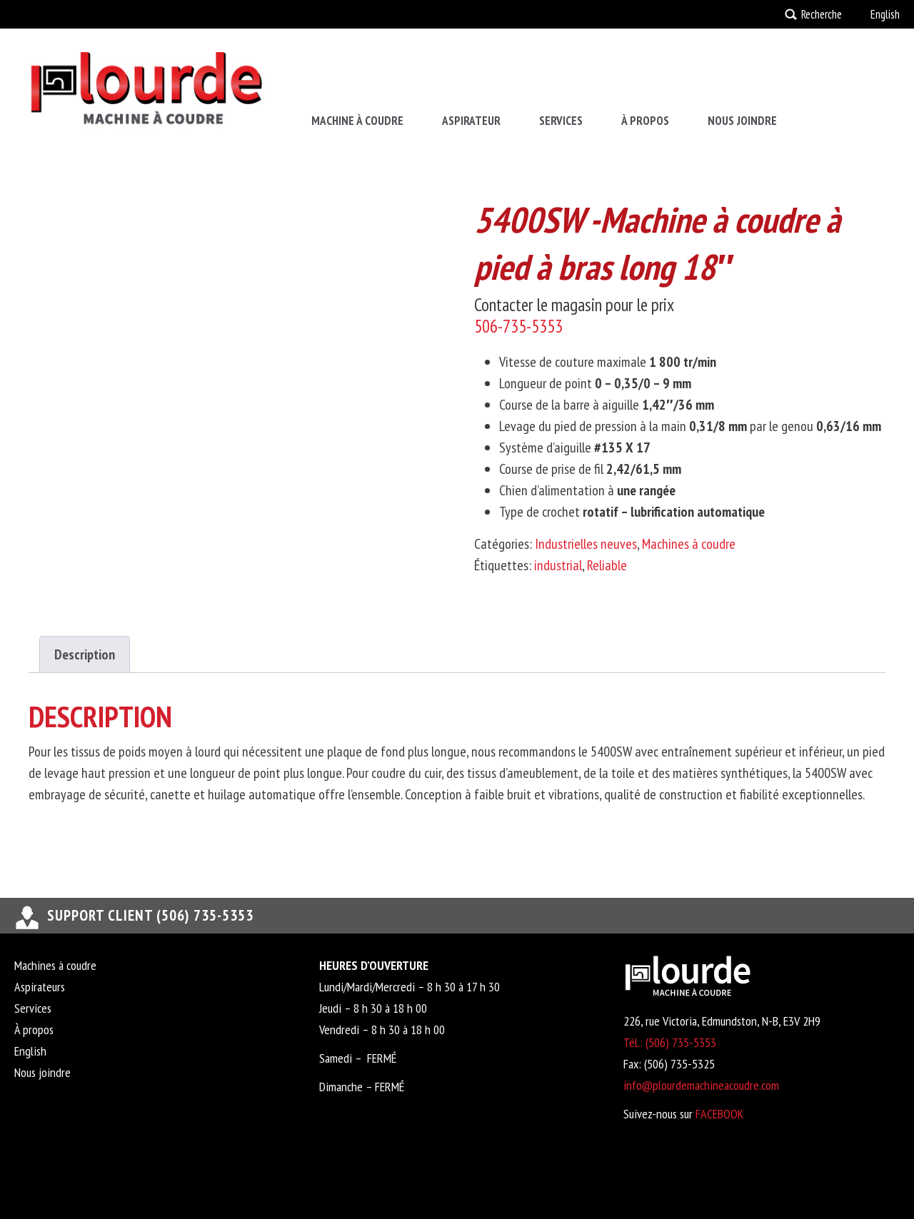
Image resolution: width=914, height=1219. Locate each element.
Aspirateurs (39, 986)
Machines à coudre (688, 544)
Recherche (821, 14)
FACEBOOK (719, 1114)
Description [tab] (84, 654)
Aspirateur (471, 120)
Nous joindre (742, 120)
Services (561, 120)
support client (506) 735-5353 (150, 915)
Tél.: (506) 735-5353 (669, 1042)
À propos (645, 120)
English (885, 14)
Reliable (607, 565)
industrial (558, 565)
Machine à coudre (357, 120)
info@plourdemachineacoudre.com (701, 1085)
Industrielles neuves (586, 544)
